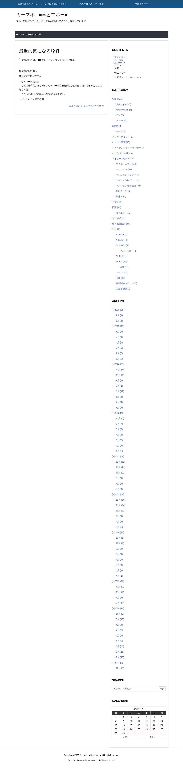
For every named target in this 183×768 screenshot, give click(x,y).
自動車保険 (123, 289)
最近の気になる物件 (39, 51)
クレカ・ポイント (122, 137)
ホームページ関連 (122, 153)
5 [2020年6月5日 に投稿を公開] (146, 717)
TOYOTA (122, 261)
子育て (117, 202)
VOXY (124, 267)
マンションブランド (127, 175)
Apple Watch (124, 109)
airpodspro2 (123, 104)
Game (117, 126)
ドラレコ (122, 272)
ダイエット (123, 213)
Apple (117, 99)
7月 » (152, 737)
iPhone (121, 120)
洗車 (120, 278)
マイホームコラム (126, 164)
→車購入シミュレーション (126, 77)
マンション (47, 60)
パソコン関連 (121, 142)
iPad (120, 115)
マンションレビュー (127, 180)
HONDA (121, 234)
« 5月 (125, 737)
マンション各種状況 (65, 60)
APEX (120, 131)
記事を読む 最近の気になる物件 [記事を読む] (86, 106)
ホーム (22, 34)
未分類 (117, 218)
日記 (116, 207)
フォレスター (128, 251)
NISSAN (122, 240)
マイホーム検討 (123, 158)
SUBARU (122, 245)
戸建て (121, 196)
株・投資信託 (121, 223)
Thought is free (108, 760)
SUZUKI (121, 256)
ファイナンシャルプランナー (128, 147)
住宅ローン (123, 191)
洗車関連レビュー (126, 283)
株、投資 (118, 59)
